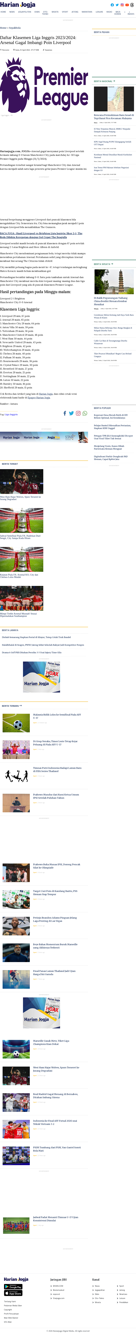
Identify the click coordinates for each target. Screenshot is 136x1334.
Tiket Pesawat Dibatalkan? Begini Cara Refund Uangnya (112, 355)
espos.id (55, 1294)
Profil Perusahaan (11, 1313)
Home (3, 11)
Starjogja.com (57, 1298)
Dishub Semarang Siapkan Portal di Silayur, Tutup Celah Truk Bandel (36, 637)
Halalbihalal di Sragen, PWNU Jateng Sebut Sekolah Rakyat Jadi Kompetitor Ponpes (43, 645)
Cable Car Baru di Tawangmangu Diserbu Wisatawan (110, 342)
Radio (109, 11)
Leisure (99, 11)
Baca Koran (117, 12)
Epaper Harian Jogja (39, 397)
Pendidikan (122, 1302)
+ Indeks (131, 12)
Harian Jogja (46, 393)
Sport (65, 11)
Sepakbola (15, 27)
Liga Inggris (11, 414)
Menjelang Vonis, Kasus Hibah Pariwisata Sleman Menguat (109, 447)
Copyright (8, 1309)
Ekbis (37, 11)
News (12, 11)
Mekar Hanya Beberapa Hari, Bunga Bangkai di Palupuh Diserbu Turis (113, 329)
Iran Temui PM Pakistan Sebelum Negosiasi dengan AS (111, 169)
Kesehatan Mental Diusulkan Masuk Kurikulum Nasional (113, 156)
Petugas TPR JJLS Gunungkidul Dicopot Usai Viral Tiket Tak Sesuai (113, 437)
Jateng (75, 11)
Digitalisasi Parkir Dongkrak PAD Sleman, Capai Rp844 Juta (111, 457)
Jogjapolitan (24, 11)
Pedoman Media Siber (13, 1305)
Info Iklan (8, 1321)
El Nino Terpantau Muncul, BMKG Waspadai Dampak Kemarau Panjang (112, 130)
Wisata (55, 11)
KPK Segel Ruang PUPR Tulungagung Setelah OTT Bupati (112, 143)
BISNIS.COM (56, 1285)
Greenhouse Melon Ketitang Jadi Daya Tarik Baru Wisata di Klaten (114, 316)
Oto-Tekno (45, 12)
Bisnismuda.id (57, 1290)
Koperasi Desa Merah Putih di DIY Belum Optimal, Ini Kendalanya (111, 416)
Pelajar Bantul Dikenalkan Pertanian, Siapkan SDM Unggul (112, 426)
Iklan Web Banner (11, 1317)
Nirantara (87, 11)
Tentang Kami (10, 1301)
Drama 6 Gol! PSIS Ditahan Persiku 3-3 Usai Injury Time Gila (31, 652)
